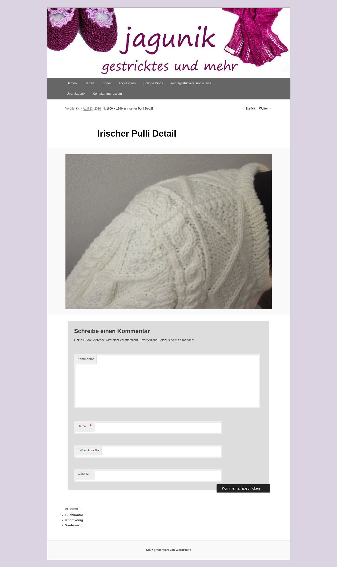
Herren (89, 83)
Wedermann (74, 525)
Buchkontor (74, 515)
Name (85, 426)
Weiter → (265, 108)
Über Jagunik (76, 93)
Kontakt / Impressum (107, 93)
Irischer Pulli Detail (140, 108)
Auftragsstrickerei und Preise (191, 83)
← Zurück (248, 108)
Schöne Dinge (153, 83)
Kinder (106, 83)
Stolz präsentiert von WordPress (168, 550)
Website (83, 474)
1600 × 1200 (114, 108)
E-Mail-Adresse (88, 450)
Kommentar (86, 359)
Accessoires (127, 83)
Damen (72, 83)
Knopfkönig (74, 520)
